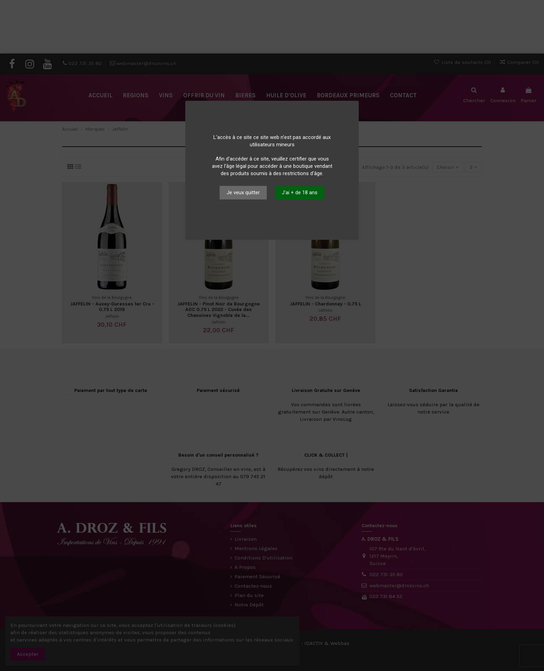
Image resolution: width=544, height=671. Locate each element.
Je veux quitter (243, 192)
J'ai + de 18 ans (299, 192)
